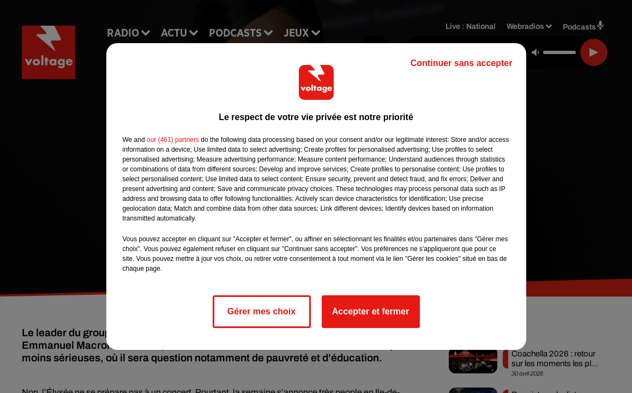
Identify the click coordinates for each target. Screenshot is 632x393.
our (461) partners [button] (173, 140)
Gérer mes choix (261, 311)
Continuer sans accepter (462, 63)
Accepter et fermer (370, 311)
